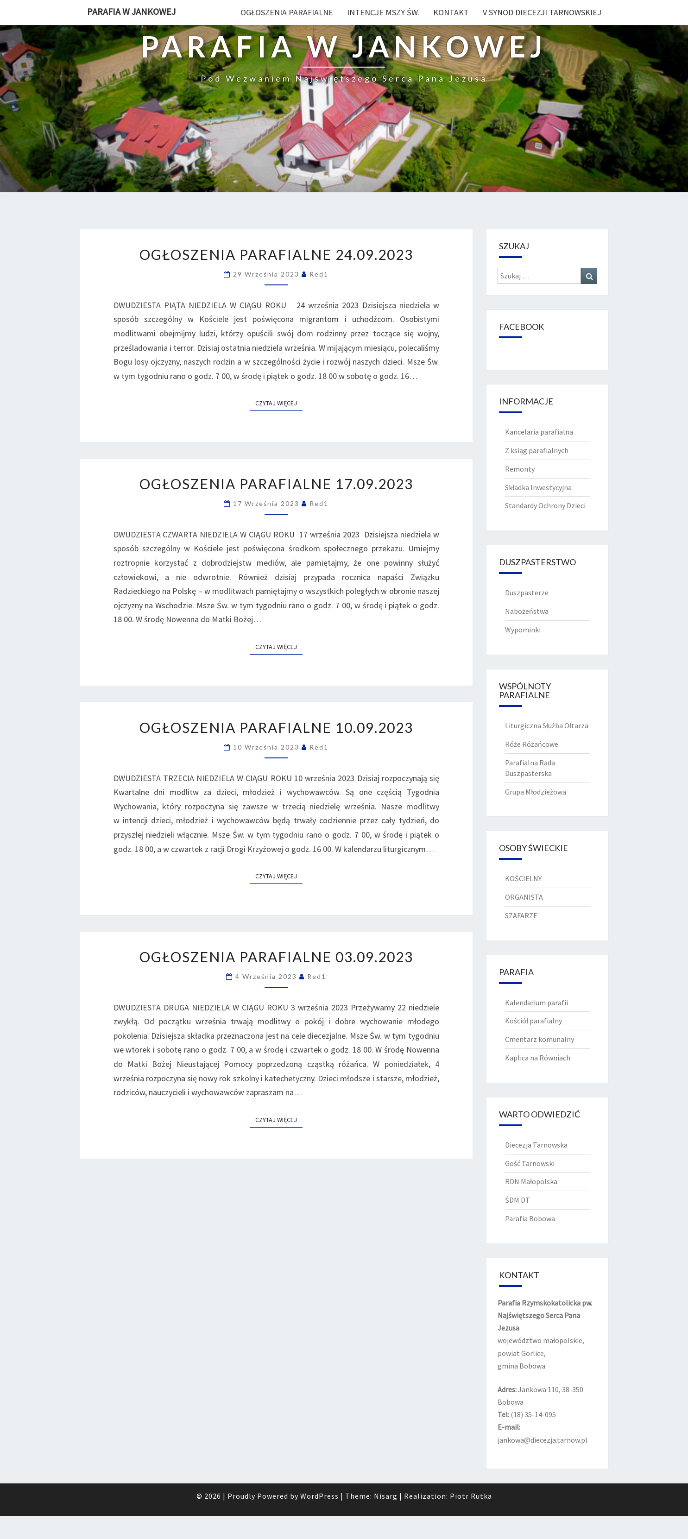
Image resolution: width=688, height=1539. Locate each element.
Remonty (520, 468)
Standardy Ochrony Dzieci (545, 505)
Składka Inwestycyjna (538, 487)
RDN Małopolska (531, 1181)
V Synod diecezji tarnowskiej (542, 12)
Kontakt (451, 12)
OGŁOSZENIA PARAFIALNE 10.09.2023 (276, 727)
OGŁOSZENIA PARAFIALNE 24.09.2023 (276, 254)
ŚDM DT (517, 1200)
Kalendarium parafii (536, 1002)
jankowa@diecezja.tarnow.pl (542, 1439)
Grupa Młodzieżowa (535, 791)
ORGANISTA (524, 897)
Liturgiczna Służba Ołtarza (546, 725)
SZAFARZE (521, 915)
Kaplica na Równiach (537, 1057)
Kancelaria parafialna (539, 431)
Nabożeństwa (527, 611)
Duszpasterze (527, 592)
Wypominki (523, 629)
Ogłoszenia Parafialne (286, 12)
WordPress (319, 1496)
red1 (318, 274)
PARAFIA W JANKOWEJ (131, 11)
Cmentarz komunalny (539, 1039)
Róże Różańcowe (531, 744)
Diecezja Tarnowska (536, 1144)
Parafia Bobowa (530, 1218)
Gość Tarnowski (530, 1163)
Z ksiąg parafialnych (536, 450)
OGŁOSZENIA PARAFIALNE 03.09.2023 (276, 956)
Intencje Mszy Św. (383, 12)
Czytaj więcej (279, 402)
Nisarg (386, 1496)
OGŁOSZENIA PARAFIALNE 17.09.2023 (276, 483)
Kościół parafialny (533, 1020)
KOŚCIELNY (523, 878)
